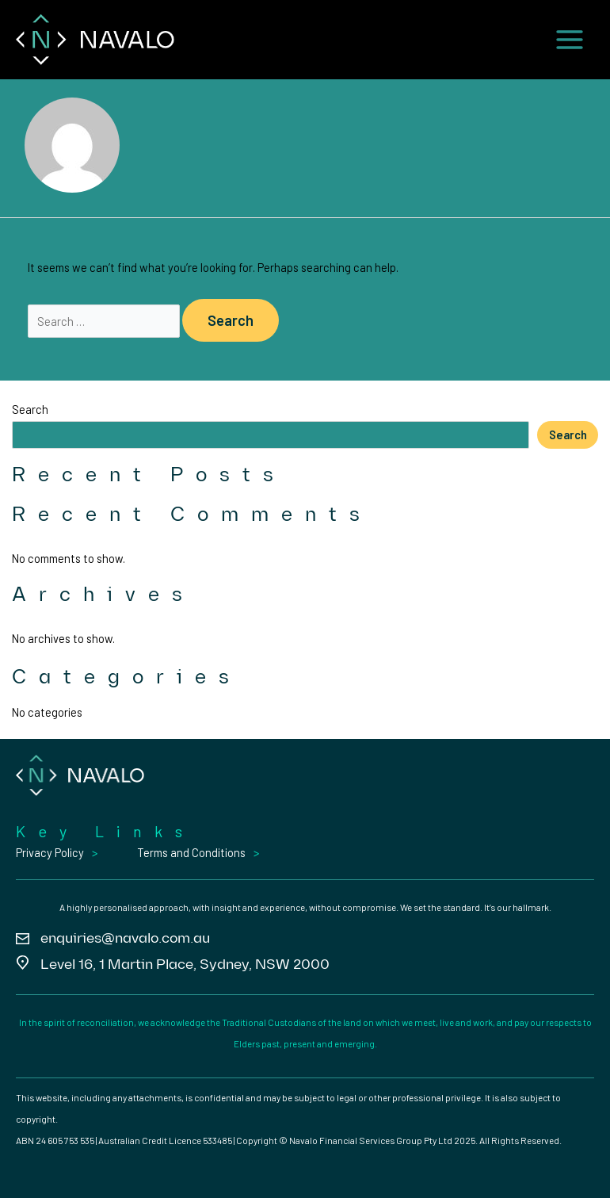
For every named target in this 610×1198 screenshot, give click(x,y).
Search (30, 409)
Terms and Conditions (191, 852)
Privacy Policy (50, 852)
